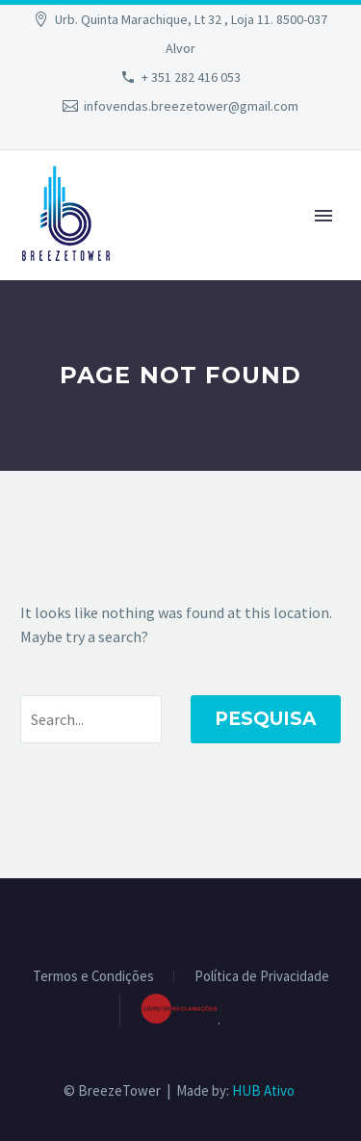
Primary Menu (323, 215)
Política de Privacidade (261, 977)
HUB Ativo (263, 1090)
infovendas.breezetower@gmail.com (191, 106)
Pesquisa (266, 719)
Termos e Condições (93, 977)
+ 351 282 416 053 (191, 77)
